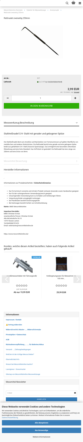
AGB (7, 340)
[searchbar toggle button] (67, 3)
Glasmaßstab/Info (12, 359)
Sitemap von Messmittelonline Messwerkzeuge (23, 374)
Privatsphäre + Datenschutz (16, 335)
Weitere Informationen (41, 437)
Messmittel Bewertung (15, 161)
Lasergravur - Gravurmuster (16, 369)
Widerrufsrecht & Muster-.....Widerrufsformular (23, 330)
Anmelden (41, 399)
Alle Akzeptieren (41, 423)
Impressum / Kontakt (13, 320)
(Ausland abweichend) (55, 82)
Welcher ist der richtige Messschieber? (20, 354)
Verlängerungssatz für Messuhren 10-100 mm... (61, 277)
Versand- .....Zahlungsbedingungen (18, 349)
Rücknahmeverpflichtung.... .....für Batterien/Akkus (25, 344)
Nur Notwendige (41, 430)
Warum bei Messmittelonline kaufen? (19, 364)
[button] (7, 98)
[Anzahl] (41, 98)
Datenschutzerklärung (10, 418)
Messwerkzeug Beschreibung (19, 122)
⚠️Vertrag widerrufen (14, 325)
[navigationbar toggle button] (80, 3)
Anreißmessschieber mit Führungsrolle (22, 276)
